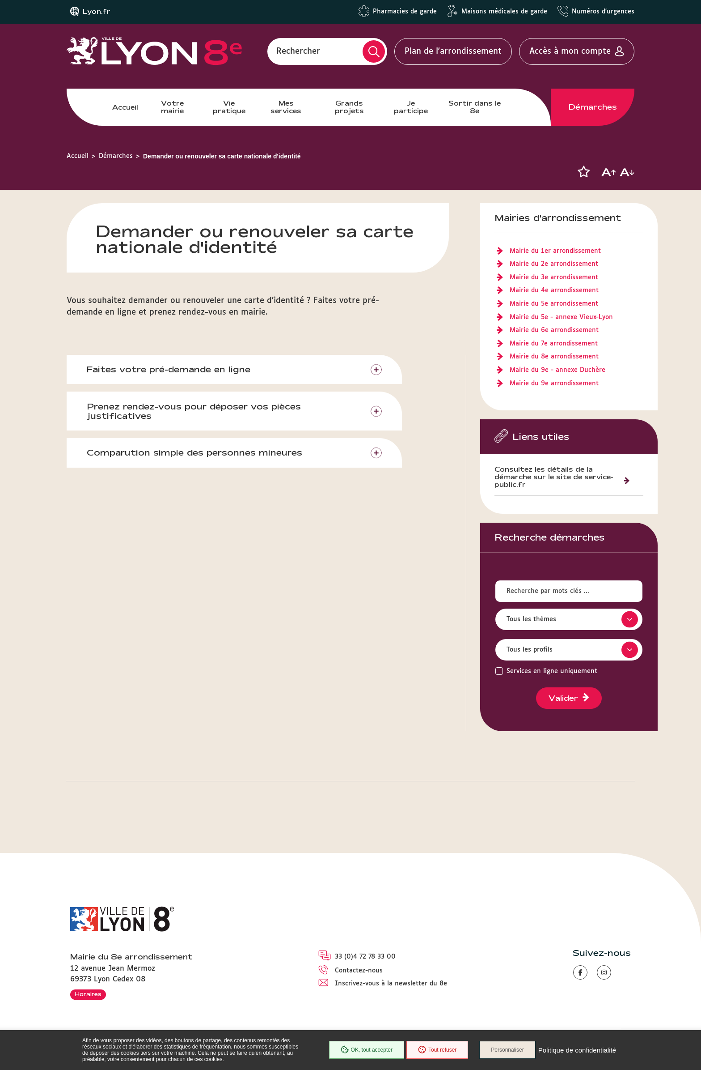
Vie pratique (229, 106)
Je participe (411, 106)
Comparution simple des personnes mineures (194, 452)
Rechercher (298, 51)
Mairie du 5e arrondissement (554, 304)
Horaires (88, 994)
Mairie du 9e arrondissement (554, 383)
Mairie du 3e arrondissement (554, 277)
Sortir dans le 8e (474, 106)
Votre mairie (172, 106)
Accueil (125, 107)
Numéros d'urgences (603, 12)
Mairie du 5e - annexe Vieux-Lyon (561, 317)
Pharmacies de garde (405, 12)
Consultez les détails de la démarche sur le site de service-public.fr (553, 477)
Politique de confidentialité (577, 1050)
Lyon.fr (96, 11)
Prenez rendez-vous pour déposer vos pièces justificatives (194, 411)
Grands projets (349, 106)
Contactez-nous (359, 971)
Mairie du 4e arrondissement (554, 290)
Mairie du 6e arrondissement (554, 330)
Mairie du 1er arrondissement (555, 251)
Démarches (593, 107)
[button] (583, 172)
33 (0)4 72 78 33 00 (365, 957)
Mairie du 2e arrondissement (554, 264)
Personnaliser (507, 1050)
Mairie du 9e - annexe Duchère (557, 370)
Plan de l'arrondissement (453, 51)
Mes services (285, 106)
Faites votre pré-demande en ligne (168, 369)
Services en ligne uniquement (552, 671)
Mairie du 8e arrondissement (554, 357)
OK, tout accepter (367, 1050)
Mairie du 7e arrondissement (554, 344)
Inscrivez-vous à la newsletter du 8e (391, 983)
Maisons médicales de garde (504, 12)
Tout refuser (437, 1050)
